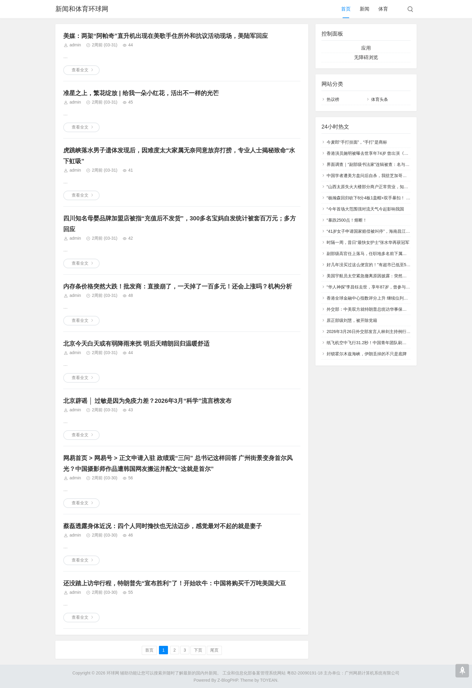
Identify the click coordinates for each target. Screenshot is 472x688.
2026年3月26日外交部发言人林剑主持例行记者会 (373, 331)
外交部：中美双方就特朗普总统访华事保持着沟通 (373, 309)
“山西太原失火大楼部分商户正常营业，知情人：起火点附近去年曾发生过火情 (399, 186)
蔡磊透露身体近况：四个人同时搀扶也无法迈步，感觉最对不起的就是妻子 (162, 526)
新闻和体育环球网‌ (81, 9)
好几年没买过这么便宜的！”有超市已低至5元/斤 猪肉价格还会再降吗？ (393, 264)
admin (75, 44)
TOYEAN (268, 680)
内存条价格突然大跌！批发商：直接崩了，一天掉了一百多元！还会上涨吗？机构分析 (177, 286)
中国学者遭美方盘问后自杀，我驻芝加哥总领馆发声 (375, 175)
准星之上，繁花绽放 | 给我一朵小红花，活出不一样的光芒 (141, 93)
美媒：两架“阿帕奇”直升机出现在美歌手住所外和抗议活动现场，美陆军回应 (165, 36)
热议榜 (333, 99)
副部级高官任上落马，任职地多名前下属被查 (369, 253)
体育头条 (379, 99)
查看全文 (80, 69)
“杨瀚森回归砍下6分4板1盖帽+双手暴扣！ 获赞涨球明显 (379, 197)
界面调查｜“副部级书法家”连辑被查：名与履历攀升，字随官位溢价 (389, 164)
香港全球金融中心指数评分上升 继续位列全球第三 (374, 298)
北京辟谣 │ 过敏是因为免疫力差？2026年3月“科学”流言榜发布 (147, 400)
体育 (383, 8)
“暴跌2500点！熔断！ (347, 220)
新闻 (364, 8)
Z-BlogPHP (227, 680)
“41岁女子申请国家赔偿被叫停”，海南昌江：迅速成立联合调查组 (387, 231)
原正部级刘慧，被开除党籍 (352, 320)
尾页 (214, 650)
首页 (346, 8)
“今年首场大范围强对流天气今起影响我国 (365, 209)
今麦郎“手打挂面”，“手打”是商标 (357, 142)
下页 (198, 650)
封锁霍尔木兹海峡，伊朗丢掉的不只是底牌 (367, 353)
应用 (366, 48)
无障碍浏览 (366, 57)
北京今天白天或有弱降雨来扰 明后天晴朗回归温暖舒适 (136, 343)
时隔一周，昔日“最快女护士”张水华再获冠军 (368, 242)
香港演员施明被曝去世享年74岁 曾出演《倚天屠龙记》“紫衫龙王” (388, 153)
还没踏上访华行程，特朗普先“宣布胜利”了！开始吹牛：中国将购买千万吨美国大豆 (174, 583)
